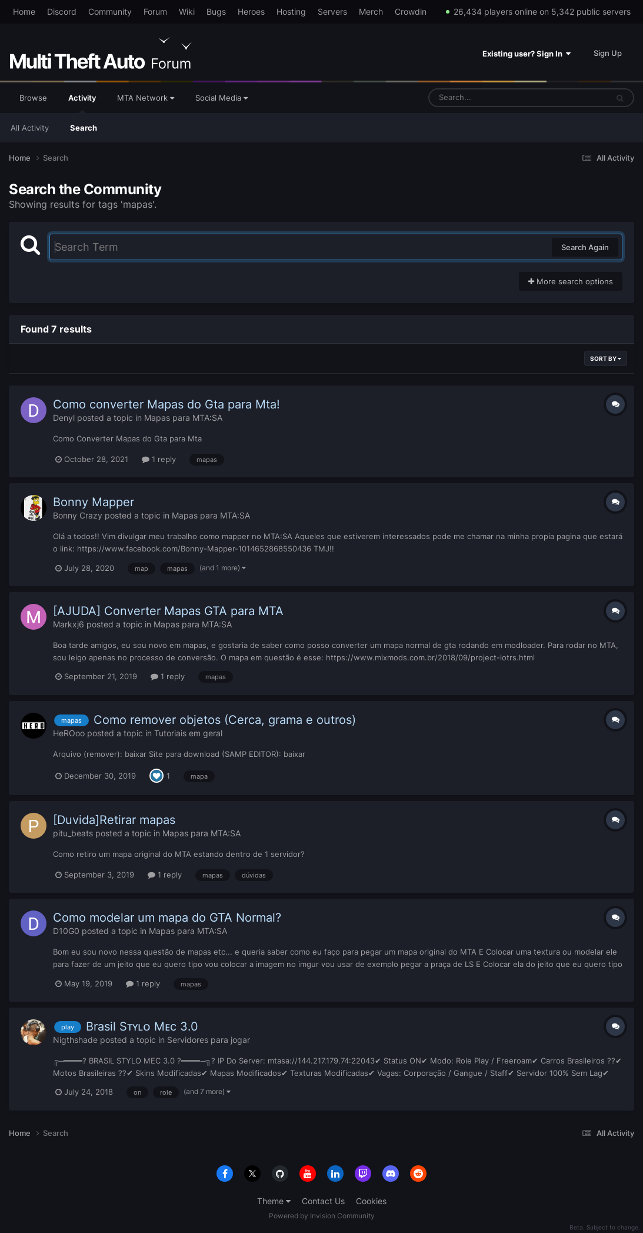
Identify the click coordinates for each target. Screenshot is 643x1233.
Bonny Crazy (77, 515)
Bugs (216, 11)
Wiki (187, 11)
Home (24, 11)
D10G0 (66, 931)
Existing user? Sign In (526, 53)
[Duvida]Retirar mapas (114, 820)
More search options (570, 281)
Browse (33, 97)
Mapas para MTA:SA (183, 418)
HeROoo (69, 733)
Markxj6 (68, 624)
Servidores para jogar (208, 1040)
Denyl (64, 418)
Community (110, 11)
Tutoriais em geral (188, 733)
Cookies (371, 1201)
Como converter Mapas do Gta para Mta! (166, 404)
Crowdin (411, 11)
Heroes (251, 11)
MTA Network (145, 97)
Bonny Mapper (93, 502)
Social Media (221, 97)
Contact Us (323, 1201)
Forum (155, 11)
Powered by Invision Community (322, 1215)
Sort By (605, 358)
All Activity (30, 127)
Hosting (291, 11)
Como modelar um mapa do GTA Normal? (167, 917)
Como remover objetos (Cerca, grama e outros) (225, 720)
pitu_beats (73, 833)
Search (83, 127)
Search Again (585, 247)
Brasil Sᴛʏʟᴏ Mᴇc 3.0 (142, 1026)
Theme (274, 1201)
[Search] (487, 97)
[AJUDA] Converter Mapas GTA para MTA (168, 611)
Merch (371, 11)
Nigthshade (75, 1040)
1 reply (159, 459)
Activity (82, 103)
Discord (61, 11)
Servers (332, 11)
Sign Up (608, 53)
